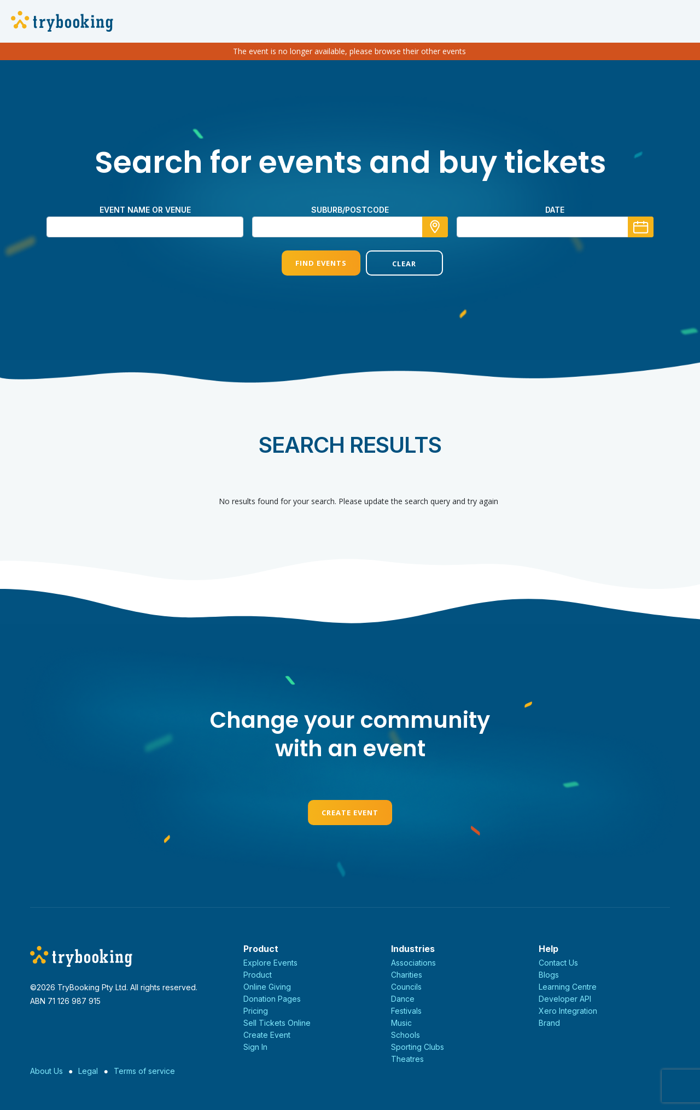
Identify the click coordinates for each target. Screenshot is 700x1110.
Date (554, 209)
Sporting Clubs (417, 1046)
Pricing (255, 1010)
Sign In (255, 1046)
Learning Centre (568, 986)
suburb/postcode (350, 209)
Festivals (406, 1010)
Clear (392, 263)
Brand (549, 1022)
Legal (88, 1071)
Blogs (549, 974)
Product (257, 974)
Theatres (407, 1059)
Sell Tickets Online (277, 1022)
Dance (403, 998)
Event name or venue (145, 209)
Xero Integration (568, 1010)
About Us (46, 1071)
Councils (406, 986)
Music (401, 1022)
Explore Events (270, 962)
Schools (405, 1034)
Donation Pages (272, 998)
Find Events (308, 263)
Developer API (565, 998)
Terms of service (144, 1071)
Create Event (350, 812)
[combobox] (350, 227)
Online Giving (267, 986)
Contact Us (558, 962)
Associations (413, 962)
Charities (406, 974)
